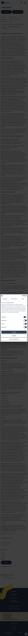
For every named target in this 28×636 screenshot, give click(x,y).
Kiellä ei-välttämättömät (14, 339)
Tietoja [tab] (23, 298)
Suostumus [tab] (5, 298)
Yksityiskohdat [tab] (14, 298)
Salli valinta (14, 335)
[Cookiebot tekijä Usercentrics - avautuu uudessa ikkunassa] (22, 296)
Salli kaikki (14, 332)
